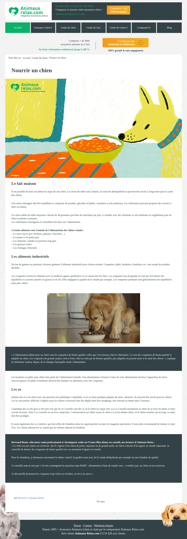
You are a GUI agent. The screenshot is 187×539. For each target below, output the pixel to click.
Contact (87, 525)
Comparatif (144, 27)
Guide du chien (68, 27)
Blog (169, 27)
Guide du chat (94, 27)
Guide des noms (119, 27)
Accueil (18, 27)
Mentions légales (103, 525)
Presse (77, 525)
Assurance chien (43, 27)
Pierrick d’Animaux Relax (31, 498)
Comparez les (121, 42)
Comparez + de (118, 10)
